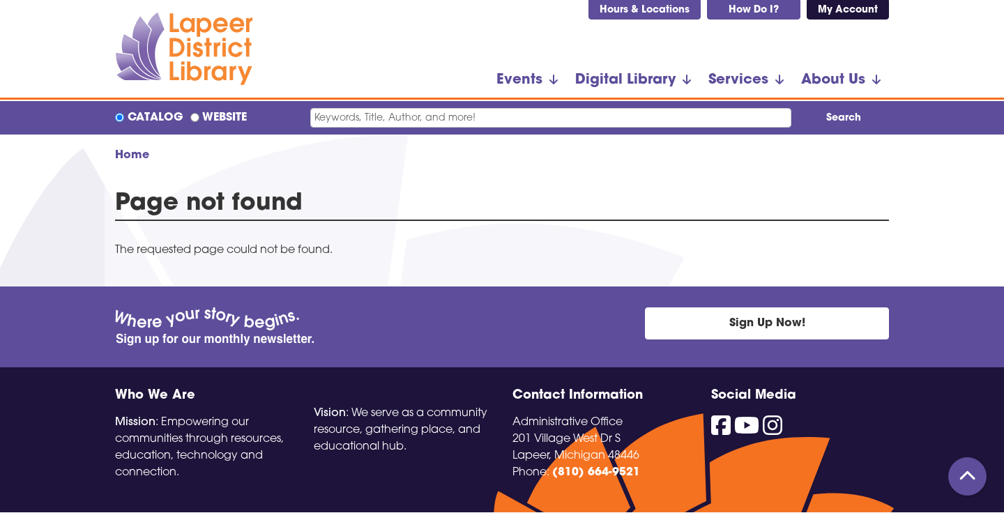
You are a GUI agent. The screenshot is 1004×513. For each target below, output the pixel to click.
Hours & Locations (645, 10)
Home (132, 155)
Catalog (155, 117)
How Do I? (754, 10)
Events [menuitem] (519, 80)
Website (224, 117)
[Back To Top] (967, 476)
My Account (848, 10)
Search (843, 118)
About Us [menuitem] (833, 80)
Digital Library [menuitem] (625, 80)
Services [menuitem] (738, 80)
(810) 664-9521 (596, 472)
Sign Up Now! (767, 323)
